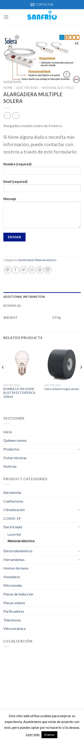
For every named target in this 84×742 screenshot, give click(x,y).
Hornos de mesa (15, 568)
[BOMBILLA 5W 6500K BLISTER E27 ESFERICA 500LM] (21, 363)
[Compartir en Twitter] (23, 270)
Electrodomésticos (17, 551)
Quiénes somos (15, 440)
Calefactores (13, 501)
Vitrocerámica (14, 628)
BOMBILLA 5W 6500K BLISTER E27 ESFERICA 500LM (19, 393)
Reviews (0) (12, 305)
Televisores (12, 620)
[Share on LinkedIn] (48, 270)
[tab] (42, 296)
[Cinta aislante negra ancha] (62, 363)
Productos (11, 449)
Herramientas (14, 559)
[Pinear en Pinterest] (39, 270)
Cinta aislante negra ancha (61, 389)
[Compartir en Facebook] (15, 270)
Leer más (33, 734)
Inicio (7, 432)
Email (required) (42, 187)
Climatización (14, 509)
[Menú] (6, 16)
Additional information (24, 297)
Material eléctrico (58, 88)
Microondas (12, 585)
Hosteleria (11, 577)
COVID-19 (11, 518)
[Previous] (3, 376)
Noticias (10, 466)
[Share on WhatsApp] (7, 270)
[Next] (81, 376)
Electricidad (27, 88)
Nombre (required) (42, 170)
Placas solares (14, 603)
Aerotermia (12, 492)
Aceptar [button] (49, 734)
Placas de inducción (18, 594)
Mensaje (42, 214)
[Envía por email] (31, 270)
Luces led (14, 534)
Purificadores (13, 611)
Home (7, 88)
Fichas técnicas (15, 458)
